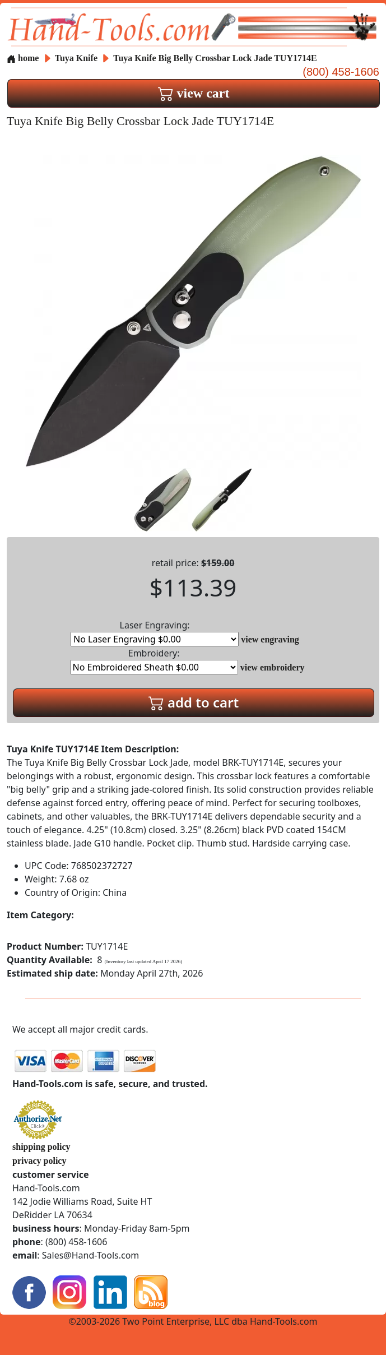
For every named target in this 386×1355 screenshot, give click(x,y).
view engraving (270, 639)
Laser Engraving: (155, 632)
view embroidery (272, 667)
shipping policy (41, 1146)
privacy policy (39, 1161)
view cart (194, 93)
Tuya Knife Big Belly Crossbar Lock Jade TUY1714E (215, 58)
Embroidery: (154, 660)
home (23, 58)
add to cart (193, 702)
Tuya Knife (77, 58)
